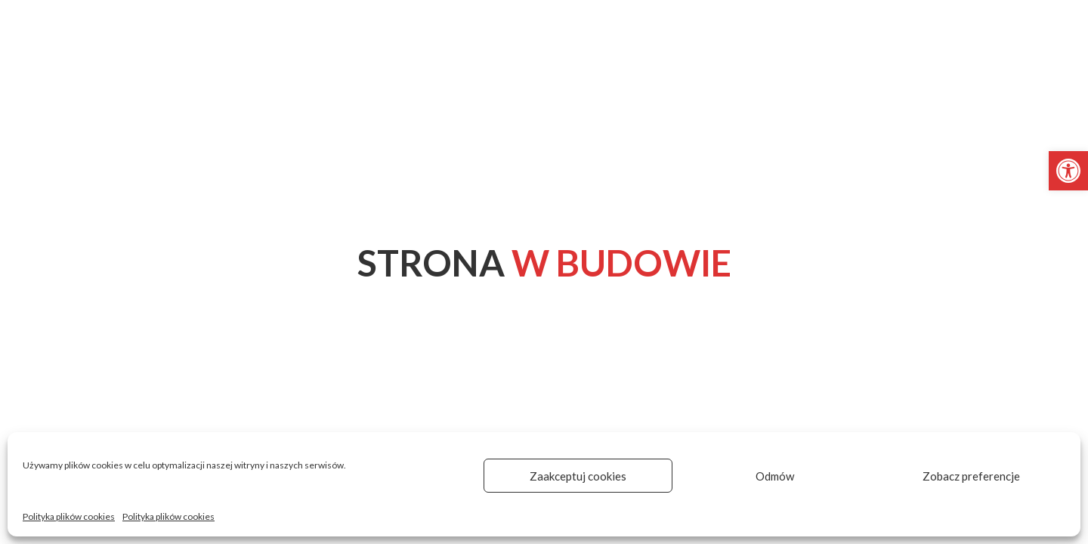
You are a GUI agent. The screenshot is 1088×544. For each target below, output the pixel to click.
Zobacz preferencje (971, 476)
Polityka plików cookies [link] (69, 516)
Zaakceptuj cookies (578, 476)
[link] (1068, 170)
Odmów (775, 476)
